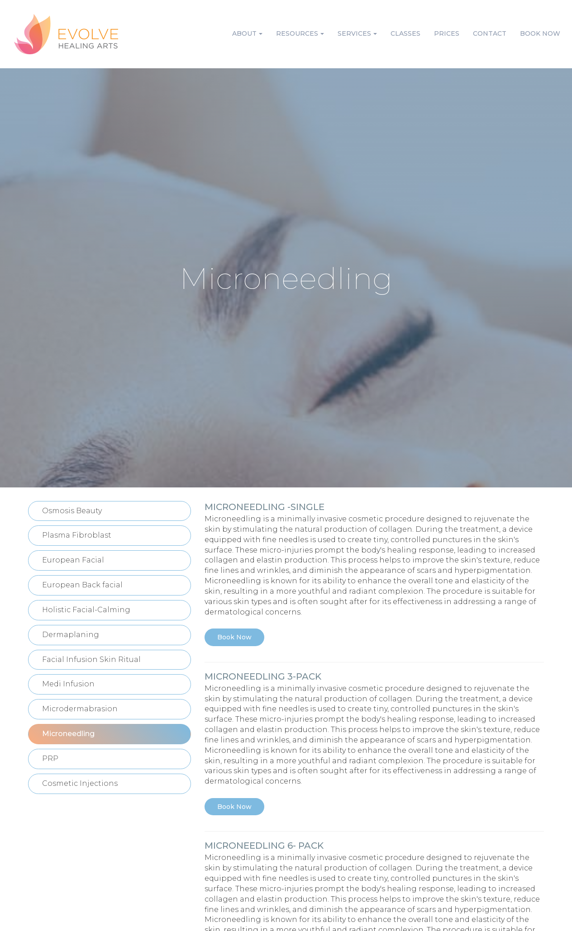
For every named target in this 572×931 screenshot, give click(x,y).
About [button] (247, 33)
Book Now (234, 637)
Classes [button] (405, 33)
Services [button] (357, 33)
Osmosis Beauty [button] (72, 510)
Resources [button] (300, 33)
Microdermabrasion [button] (80, 708)
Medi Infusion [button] (68, 684)
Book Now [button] (540, 33)
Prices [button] (446, 33)
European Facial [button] (73, 560)
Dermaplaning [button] (70, 634)
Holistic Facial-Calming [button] (86, 609)
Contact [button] (489, 33)
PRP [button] (50, 758)
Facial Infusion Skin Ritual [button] (91, 659)
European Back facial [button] (82, 585)
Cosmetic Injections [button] (80, 783)
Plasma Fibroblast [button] (76, 535)
